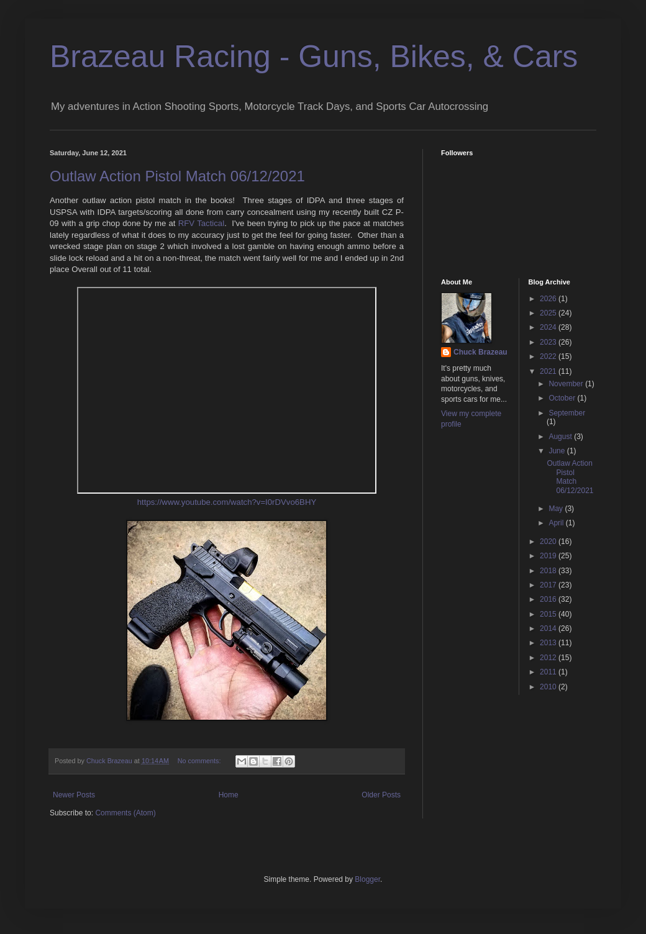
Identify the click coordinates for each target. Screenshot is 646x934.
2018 (549, 570)
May (556, 508)
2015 (549, 614)
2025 (549, 313)
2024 (549, 327)
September (566, 413)
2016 (549, 599)
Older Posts (381, 795)
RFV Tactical (201, 223)
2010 (549, 686)
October (562, 398)
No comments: (200, 760)
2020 (549, 541)
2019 (549, 555)
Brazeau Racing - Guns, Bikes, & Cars (314, 56)
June (557, 451)
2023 (549, 342)
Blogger (367, 879)
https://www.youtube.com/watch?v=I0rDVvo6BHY (226, 502)
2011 (549, 672)
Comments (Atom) (125, 813)
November (566, 383)
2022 (549, 356)
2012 (549, 657)
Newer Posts (74, 795)
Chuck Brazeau (480, 352)
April (556, 523)
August (561, 436)
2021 (549, 371)
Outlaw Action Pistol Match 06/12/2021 (177, 176)
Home (229, 795)
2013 (549, 642)
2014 (549, 628)
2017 (549, 585)
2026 (549, 298)
